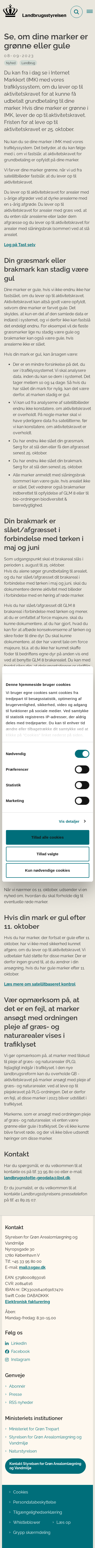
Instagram (20, 1359)
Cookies (20, 1492)
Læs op (63, 1522)
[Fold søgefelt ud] (76, 12)
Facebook (20, 1351)
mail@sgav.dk (32, 1267)
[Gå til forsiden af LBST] (33, 12)
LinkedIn (19, 1343)
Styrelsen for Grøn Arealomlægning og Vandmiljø (45, 1440)
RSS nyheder (21, 1402)
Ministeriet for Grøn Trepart (34, 1429)
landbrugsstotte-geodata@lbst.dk (37, 1177)
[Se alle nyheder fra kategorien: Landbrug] (28, 63)
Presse (15, 1394)
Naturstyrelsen (23, 1451)
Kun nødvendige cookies (47, 870)
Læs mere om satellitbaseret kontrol (39, 984)
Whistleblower (26, 1522)
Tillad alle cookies (47, 837)
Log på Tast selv (19, 244)
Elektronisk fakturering (27, 1301)
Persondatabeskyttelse (34, 1502)
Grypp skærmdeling (31, 1532)
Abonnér (17, 1386)
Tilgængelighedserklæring (37, 1512)
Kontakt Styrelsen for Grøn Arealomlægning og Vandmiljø (45, 1466)
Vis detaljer (69, 821)
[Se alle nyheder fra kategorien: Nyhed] (10, 63)
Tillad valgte (47, 854)
